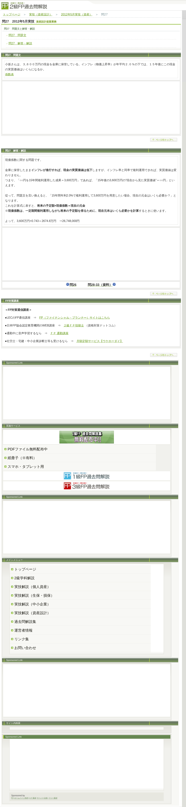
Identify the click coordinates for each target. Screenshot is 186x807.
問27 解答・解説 (20, 43)
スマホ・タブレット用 (26, 467)
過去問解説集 (25, 622)
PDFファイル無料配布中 (28, 449)
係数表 (9, 74)
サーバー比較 (42, 798)
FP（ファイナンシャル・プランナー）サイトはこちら (74, 317)
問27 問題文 (17, 35)
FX (12, 798)
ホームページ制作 (21, 798)
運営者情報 (23, 630)
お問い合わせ (25, 648)
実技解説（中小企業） (32, 604)
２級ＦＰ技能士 (74, 325)
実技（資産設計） (40, 14)
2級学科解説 (24, 578)
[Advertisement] (91, 107)
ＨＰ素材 (32, 798)
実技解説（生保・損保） (34, 595)
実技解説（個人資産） (32, 587)
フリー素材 (52, 798)
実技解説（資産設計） (32, 613)
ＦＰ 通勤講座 (59, 333)
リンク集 (21, 639)
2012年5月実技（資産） (76, 14)
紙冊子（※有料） (22, 458)
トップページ (11, 14)
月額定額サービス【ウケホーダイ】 (99, 341)
